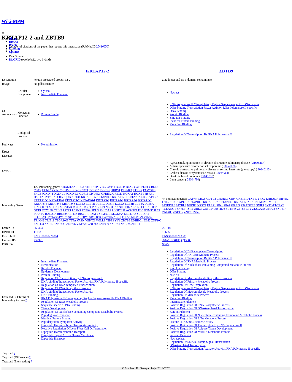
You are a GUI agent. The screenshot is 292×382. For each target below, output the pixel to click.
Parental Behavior (180, 335)
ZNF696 (104, 223)
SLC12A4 (117, 213)
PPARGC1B (248, 205)
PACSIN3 (56, 210)
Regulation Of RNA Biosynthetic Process (66, 288)
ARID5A (78, 186)
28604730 (193, 179)
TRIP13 (49, 220)
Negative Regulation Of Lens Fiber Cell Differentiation (74, 328)
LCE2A (119, 203)
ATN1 (88, 186)
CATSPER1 (141, 186)
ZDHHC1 (137, 220)
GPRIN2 (106, 193)
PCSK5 (76, 210)
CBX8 (202, 198)
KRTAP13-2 (150, 197)
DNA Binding (178, 110)
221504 (166, 227)
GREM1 (117, 193)
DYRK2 (260, 198)
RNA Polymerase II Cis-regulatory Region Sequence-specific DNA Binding (215, 104)
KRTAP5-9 (130, 200)
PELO (95, 210)
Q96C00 (186, 240)
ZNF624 (82, 223)
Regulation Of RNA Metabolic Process (64, 301)
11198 (37, 232)
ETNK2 (137, 190)
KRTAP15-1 (41, 200)
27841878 (207, 176)
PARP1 (211, 205)
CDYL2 (211, 198)
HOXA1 (128, 193)
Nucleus (174, 92)
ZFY (248, 208)
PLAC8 (127, 210)
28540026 (230, 166)
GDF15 (83, 193)
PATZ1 (67, 210)
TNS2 (149, 217)
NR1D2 (152, 207)
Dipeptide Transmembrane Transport (63, 331)
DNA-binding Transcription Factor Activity (67, 291)
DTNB (250, 198)
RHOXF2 (92, 213)
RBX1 (82, 213)
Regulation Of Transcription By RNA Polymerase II (201, 134)
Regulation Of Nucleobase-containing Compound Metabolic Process (82, 311)
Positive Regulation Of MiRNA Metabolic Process (200, 331)
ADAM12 (67, 186)
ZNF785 (125, 223)
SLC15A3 (40, 217)
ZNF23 (270, 208)
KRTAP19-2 (56, 200)
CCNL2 (57, 190)
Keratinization (49, 144)
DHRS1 (115, 190)
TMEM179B (137, 217)
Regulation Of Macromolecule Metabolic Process (199, 291)
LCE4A (139, 203)
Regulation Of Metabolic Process (189, 295)
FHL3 (37, 193)
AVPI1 (111, 186)
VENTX (90, 220)
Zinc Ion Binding (180, 117)
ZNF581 (60, 223)
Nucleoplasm (177, 338)
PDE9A (86, 210)
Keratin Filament (51, 268)
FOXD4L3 (72, 193)
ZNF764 (115, 223)
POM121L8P (152, 210)
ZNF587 (71, 223)
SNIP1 (260, 205)
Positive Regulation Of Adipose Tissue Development (201, 328)
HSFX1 (149, 193)
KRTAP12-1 (119, 197)
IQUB (67, 197)
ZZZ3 (196, 212)
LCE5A (149, 203)
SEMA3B (105, 213)
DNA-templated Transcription (187, 345)
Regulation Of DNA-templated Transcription (68, 284)
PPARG (235, 205)
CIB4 (232, 198)
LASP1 (254, 202)
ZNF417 (178, 212)
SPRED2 (73, 217)
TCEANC (168, 208)
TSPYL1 (180, 208)
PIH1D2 (117, 210)
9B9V (165, 244)
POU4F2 (39, 213)
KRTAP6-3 (40, 203)
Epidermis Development (55, 271)
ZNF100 (156, 220)
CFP (65, 190)
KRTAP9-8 (68, 203)
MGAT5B (66, 207)
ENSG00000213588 (174, 236)
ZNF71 (188, 212)
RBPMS (72, 213)
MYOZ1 (78, 207)
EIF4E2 (284, 198)
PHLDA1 (105, 210)
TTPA (72, 220)
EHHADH (272, 198)
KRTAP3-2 (102, 200)
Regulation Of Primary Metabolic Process (195, 281)
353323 (38, 227)
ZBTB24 (208, 208)
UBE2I (198, 208)
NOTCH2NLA (128, 207)
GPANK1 (95, 193)
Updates (14, 51)
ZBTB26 (219, 208)
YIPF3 (110, 220)
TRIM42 (39, 220)
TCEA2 (103, 217)
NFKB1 (191, 205)
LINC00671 (41, 207)
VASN (81, 220)
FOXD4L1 (58, 193)
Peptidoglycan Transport (55, 315)
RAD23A (50, 213)
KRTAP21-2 (72, 200)
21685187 (258, 162)
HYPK (48, 197)
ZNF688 (93, 223)
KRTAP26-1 (87, 200)
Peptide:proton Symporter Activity (61, 321)
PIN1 (220, 205)
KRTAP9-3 (54, 203)
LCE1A (80, 203)
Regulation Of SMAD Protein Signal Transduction (200, 341)
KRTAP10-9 (226, 202)
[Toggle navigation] (2, 33)
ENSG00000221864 (46, 236)
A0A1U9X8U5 (171, 240)
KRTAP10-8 (103, 197)
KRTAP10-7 (210, 202)
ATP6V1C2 (100, 186)
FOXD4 (46, 193)
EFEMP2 (126, 190)
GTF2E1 (167, 202)
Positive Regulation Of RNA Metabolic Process (198, 318)
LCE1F (109, 203)
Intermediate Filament (54, 94)
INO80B (58, 197)
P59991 (38, 240)
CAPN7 (192, 198)
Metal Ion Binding (181, 124)
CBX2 (37, 190)
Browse (13, 41)
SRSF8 (93, 217)
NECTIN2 (112, 207)
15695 (166, 232)
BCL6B (120, 186)
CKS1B (241, 198)
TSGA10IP (61, 220)
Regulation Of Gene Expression (189, 284)
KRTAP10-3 (195, 202)
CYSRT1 (94, 190)
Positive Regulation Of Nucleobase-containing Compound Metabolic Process (216, 315)
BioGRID (14, 59)
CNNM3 (82, 190)
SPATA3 (52, 217)
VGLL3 (100, 220)
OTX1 (46, 210)
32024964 (222, 172)
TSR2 (189, 208)
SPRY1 (84, 217)
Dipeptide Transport (53, 338)
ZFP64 (241, 208)
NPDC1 (142, 207)
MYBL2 (181, 205)
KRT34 (76, 197)
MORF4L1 (168, 205)
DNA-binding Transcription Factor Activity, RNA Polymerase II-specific (213, 107)
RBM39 (62, 213)
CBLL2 (153, 186)
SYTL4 (269, 205)
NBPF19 (99, 207)
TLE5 (125, 217)
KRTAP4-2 (116, 200)
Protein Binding (50, 114)
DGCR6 (105, 190)
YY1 (117, 220)
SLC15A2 (143, 213)
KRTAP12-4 (135, 197)
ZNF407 (281, 208)
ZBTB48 (231, 208)
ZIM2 (146, 220)
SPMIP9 (62, 217)
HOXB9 (139, 193)
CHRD (72, 190)
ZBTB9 (226, 71)
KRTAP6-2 (145, 200)
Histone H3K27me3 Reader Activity (191, 321)
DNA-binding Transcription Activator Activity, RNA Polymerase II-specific (215, 348)
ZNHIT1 (136, 223)
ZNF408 (39, 223)
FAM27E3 (149, 190)
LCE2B (129, 203)
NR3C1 (201, 205)
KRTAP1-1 (180, 202)
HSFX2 (38, 197)
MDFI (272, 202)
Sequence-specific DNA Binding (60, 305)
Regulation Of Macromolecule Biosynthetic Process (201, 278)
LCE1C (100, 203)
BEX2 (129, 186)
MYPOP (89, 207)
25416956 (102, 46)
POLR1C (138, 210)
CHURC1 (222, 198)
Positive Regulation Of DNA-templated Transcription (202, 308)
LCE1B (90, 203)
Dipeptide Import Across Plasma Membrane (67, 335)
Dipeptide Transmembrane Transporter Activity (69, 325)
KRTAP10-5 (88, 197)
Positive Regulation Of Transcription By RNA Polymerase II (206, 325)
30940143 (264, 169)
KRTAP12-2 (97, 71)
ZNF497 (50, 223)
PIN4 (226, 205)
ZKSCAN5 (259, 208)
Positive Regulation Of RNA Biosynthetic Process (199, 305)
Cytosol (45, 90)
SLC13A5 (130, 213)
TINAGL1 (114, 217)
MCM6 (263, 202)
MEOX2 (54, 207)
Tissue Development (53, 308)
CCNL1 (47, 190)
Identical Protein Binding (185, 121)
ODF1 (37, 210)
